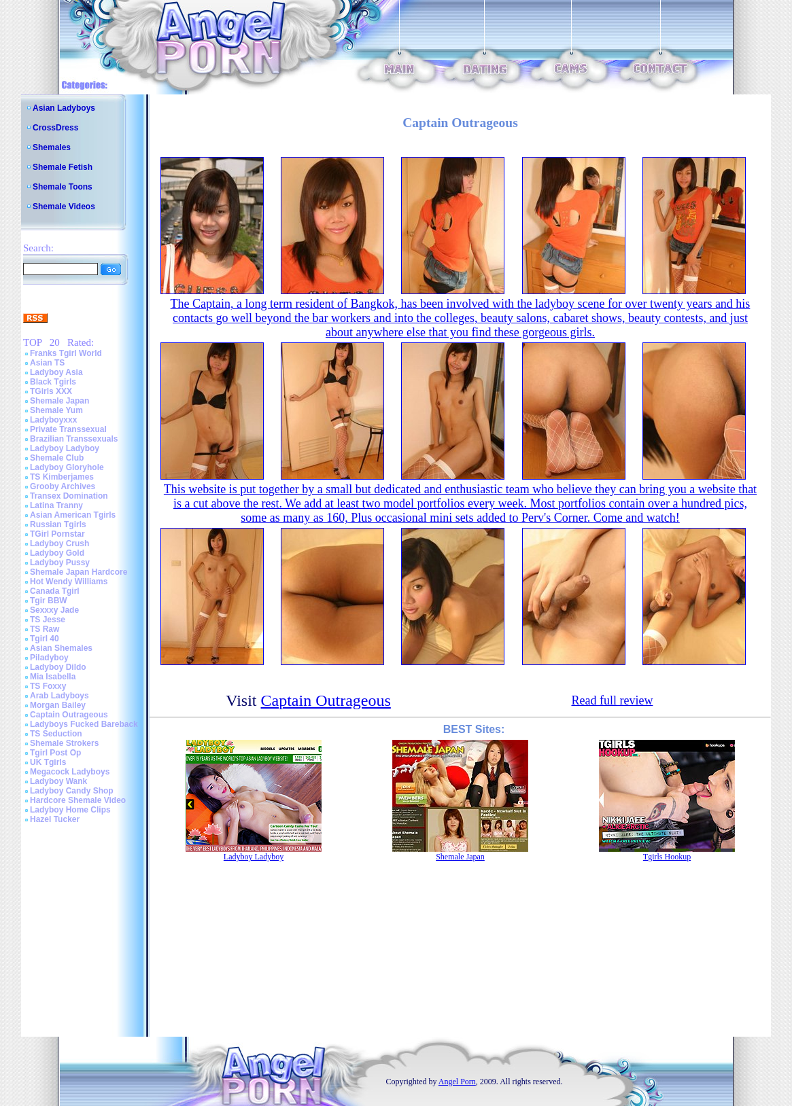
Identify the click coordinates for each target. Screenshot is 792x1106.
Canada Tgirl (55, 591)
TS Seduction (56, 733)
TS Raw (44, 629)
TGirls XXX (51, 391)
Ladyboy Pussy (60, 562)
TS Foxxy (48, 686)
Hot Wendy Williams (68, 581)
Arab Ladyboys (59, 695)
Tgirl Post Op (55, 752)
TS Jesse (47, 619)
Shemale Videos (64, 206)
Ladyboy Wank (58, 781)
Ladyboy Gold (57, 553)
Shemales (52, 147)
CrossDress (55, 127)
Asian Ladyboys (64, 108)
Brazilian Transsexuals (74, 439)
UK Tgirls (48, 762)
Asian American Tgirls (73, 515)
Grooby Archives (62, 486)
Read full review (612, 700)
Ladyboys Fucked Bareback (84, 724)
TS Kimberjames (62, 477)
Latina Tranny (56, 505)
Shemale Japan (59, 401)
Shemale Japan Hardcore (78, 572)
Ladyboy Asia (56, 372)
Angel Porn (457, 1081)
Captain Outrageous (69, 714)
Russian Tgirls (58, 524)
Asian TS (47, 363)
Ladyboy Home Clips (70, 810)
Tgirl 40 (44, 638)
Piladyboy (49, 657)
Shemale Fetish (62, 167)
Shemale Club (57, 458)
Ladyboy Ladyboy (64, 448)
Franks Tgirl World (66, 353)
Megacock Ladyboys (69, 772)
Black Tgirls (53, 382)
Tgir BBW (48, 600)
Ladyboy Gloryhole (67, 467)
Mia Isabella (52, 676)
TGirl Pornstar (57, 534)
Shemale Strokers (64, 743)
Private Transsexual (68, 429)
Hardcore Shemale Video (78, 800)
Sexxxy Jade (54, 610)
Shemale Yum (56, 410)
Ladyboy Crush (59, 543)
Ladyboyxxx (53, 420)
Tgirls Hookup (667, 856)
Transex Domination (69, 496)
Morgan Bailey (58, 705)
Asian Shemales (61, 648)
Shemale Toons (62, 187)
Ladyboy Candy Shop (72, 791)
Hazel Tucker (55, 819)
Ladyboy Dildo (58, 667)
